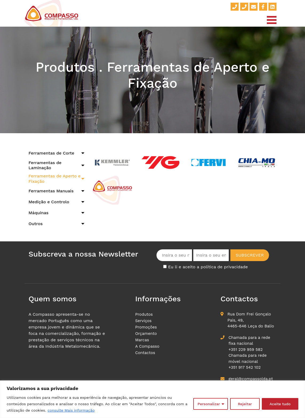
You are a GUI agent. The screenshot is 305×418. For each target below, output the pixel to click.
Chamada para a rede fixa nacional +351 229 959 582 (249, 343)
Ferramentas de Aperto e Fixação (55, 178)
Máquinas (39, 212)
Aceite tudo (280, 404)
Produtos (144, 314)
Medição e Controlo (49, 201)
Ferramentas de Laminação (45, 165)
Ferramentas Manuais (51, 190)
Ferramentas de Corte (51, 153)
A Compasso (147, 346)
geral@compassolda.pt (250, 378)
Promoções (146, 327)
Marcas (142, 340)
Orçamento (146, 333)
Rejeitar (245, 404)
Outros (36, 223)
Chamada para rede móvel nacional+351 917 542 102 (247, 361)
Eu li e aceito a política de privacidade (208, 266)
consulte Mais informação (70, 410)
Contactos (145, 352)
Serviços (143, 320)
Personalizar (209, 404)
